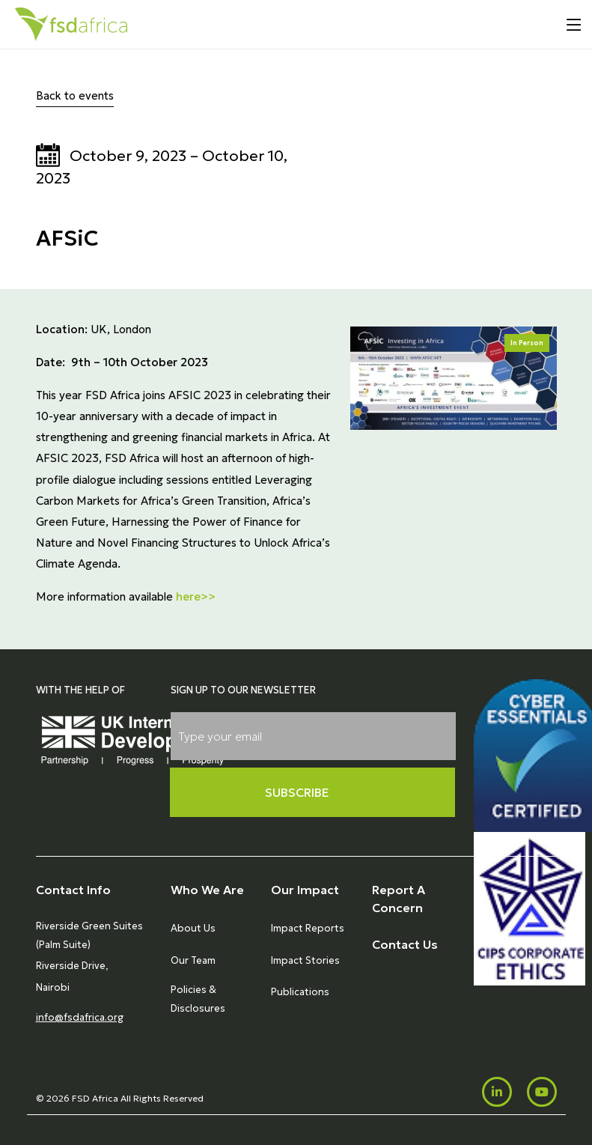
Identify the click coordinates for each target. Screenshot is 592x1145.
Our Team (193, 960)
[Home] (71, 24)
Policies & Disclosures (198, 998)
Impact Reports (307, 928)
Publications (300, 991)
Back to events (75, 95)
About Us (193, 928)
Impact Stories (305, 960)
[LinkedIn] (497, 1092)
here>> (196, 596)
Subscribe (297, 792)
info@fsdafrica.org (79, 1017)
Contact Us (405, 944)
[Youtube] (542, 1092)
